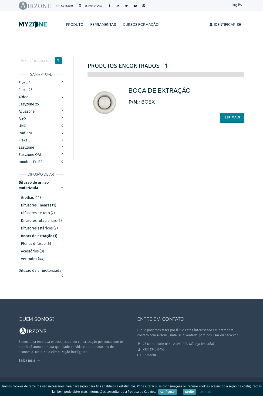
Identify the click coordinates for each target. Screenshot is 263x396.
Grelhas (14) (31, 197)
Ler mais (205, 391)
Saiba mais (27, 360)
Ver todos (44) (32, 259)
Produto (74, 24)
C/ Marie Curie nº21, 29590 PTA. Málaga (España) (175, 343)
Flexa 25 (25, 89)
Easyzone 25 (29, 104)
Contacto (65, 6)
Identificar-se (225, 24)
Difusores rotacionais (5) (41, 220)
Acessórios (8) (32, 251)
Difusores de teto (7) (38, 213)
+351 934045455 (90, 6)
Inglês (237, 4)
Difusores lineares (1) (38, 205)
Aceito (189, 391)
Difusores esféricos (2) (39, 228)
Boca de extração (159, 91)
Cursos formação (140, 24)
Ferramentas (103, 24)
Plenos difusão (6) (36, 243)
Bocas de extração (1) (39, 236)
